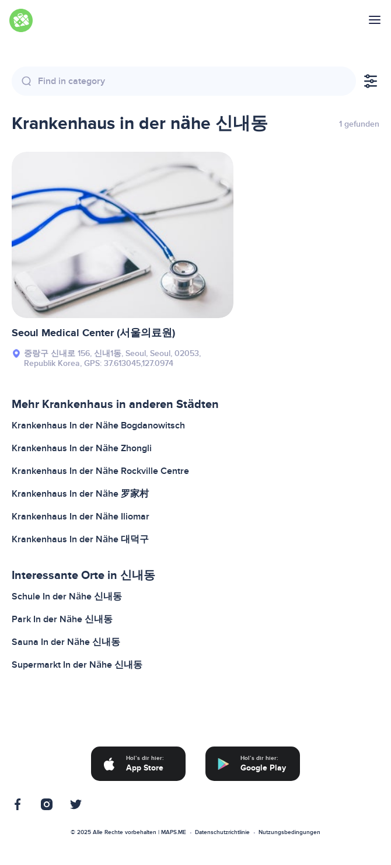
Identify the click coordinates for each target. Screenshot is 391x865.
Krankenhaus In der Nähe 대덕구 (80, 539)
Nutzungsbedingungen (289, 832)
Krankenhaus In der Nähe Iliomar (80, 516)
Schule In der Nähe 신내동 (67, 596)
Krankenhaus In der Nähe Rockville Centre (100, 471)
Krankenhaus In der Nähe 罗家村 (80, 494)
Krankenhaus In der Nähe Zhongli (82, 448)
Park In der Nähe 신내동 (62, 619)
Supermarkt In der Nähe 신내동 (77, 665)
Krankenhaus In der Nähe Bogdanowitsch (98, 425)
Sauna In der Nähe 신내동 (66, 642)
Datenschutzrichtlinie (222, 832)
